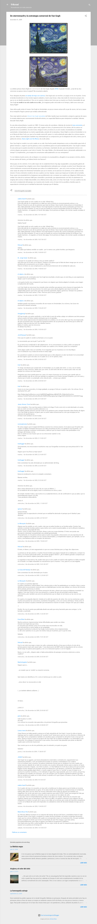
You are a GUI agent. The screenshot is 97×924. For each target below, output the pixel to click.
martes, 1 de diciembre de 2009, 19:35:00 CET (32, 295)
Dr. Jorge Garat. (23, 258)
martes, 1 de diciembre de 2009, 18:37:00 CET (32, 239)
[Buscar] (89, 5)
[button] (86, 16)
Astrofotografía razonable (23, 191)
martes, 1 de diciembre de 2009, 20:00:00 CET (32, 359)
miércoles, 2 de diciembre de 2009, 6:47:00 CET (33, 518)
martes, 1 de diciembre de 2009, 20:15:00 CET (32, 399)
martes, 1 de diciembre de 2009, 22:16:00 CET (32, 454)
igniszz (20, 509)
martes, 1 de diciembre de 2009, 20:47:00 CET (32, 418)
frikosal (15, 4)
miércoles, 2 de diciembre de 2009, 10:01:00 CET (33, 564)
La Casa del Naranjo (24, 570)
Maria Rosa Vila (23, 812)
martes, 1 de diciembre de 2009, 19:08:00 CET (32, 269)
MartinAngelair (22, 662)
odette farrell (22, 199)
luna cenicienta (77, 125)
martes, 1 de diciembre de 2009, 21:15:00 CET (32, 438)
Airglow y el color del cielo (20, 869)
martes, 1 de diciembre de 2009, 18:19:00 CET (32, 215)
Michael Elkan (53, 919)
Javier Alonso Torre (24, 404)
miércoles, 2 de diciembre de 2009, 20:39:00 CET (33, 710)
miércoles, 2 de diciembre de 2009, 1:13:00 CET (33, 503)
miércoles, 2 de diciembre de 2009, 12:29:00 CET (33, 575)
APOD (56, 89)
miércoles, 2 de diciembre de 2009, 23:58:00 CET (33, 725)
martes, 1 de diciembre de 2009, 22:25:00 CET (32, 480)
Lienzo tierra (22, 730)
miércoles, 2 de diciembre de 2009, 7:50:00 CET (33, 541)
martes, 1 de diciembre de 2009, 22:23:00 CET (32, 466)
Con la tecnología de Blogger (48, 915)
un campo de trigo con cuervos (35, 96)
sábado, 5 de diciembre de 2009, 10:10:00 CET (32, 828)
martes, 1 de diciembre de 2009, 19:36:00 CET (32, 308)
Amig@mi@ (21, 313)
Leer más (83, 863)
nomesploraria (22, 424)
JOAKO (20, 757)
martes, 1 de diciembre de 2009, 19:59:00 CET (32, 329)
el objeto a (21, 274)
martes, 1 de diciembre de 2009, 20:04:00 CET (32, 381)
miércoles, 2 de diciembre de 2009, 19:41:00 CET (33, 637)
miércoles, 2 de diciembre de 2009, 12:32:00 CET (33, 614)
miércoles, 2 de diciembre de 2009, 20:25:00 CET (33, 657)
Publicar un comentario (19, 832)
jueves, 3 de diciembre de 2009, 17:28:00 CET (32, 751)
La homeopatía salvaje (18, 891)
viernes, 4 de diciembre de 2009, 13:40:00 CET (32, 806)
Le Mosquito (22, 523)
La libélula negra (16, 847)
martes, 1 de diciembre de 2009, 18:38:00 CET (32, 252)
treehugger (21, 444)
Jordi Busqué (22, 335)
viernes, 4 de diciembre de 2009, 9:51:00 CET (32, 780)
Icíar (19, 365)
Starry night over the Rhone (30, 139)
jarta (19, 716)
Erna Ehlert (21, 619)
